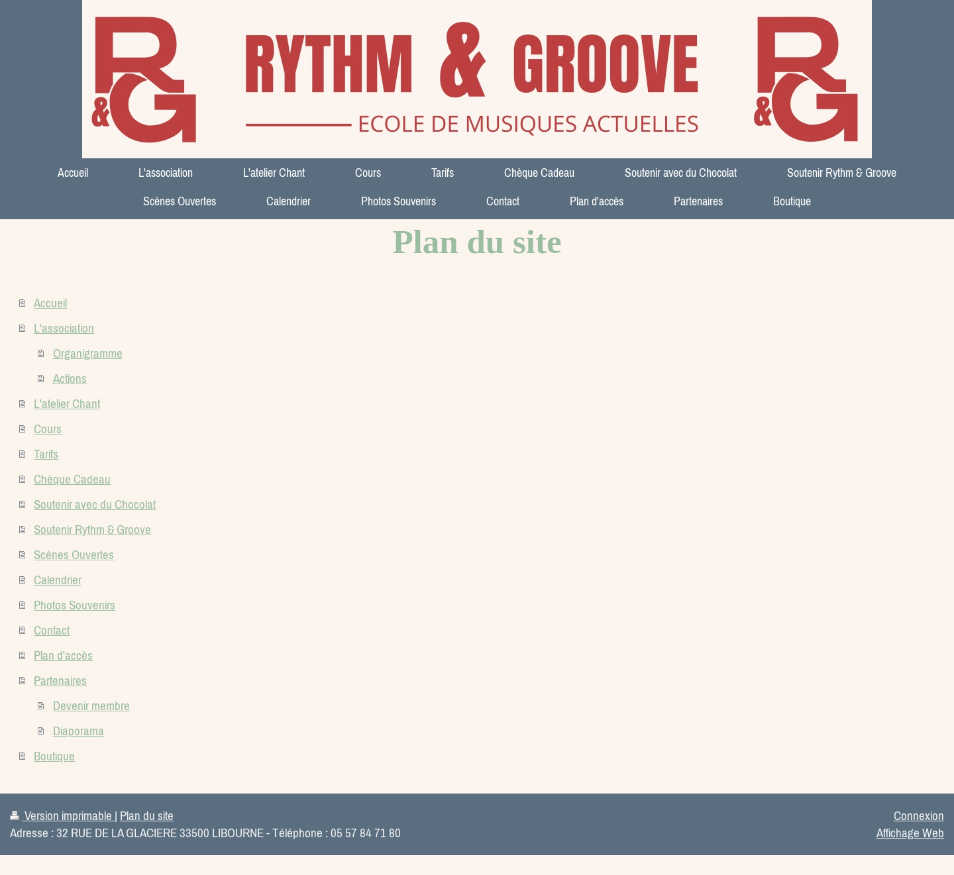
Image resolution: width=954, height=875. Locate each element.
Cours (48, 428)
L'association (64, 328)
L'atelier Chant (67, 403)
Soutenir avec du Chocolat (95, 504)
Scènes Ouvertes (74, 554)
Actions (70, 378)
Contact (52, 630)
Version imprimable (62, 815)
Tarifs (46, 453)
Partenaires (60, 680)
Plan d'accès (63, 655)
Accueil (50, 302)
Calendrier (57, 579)
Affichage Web (910, 832)
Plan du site (147, 815)
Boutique (54, 755)
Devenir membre (91, 705)
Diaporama (78, 730)
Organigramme (88, 353)
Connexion (919, 815)
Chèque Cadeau (72, 479)
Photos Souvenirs (74, 604)
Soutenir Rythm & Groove (92, 529)
